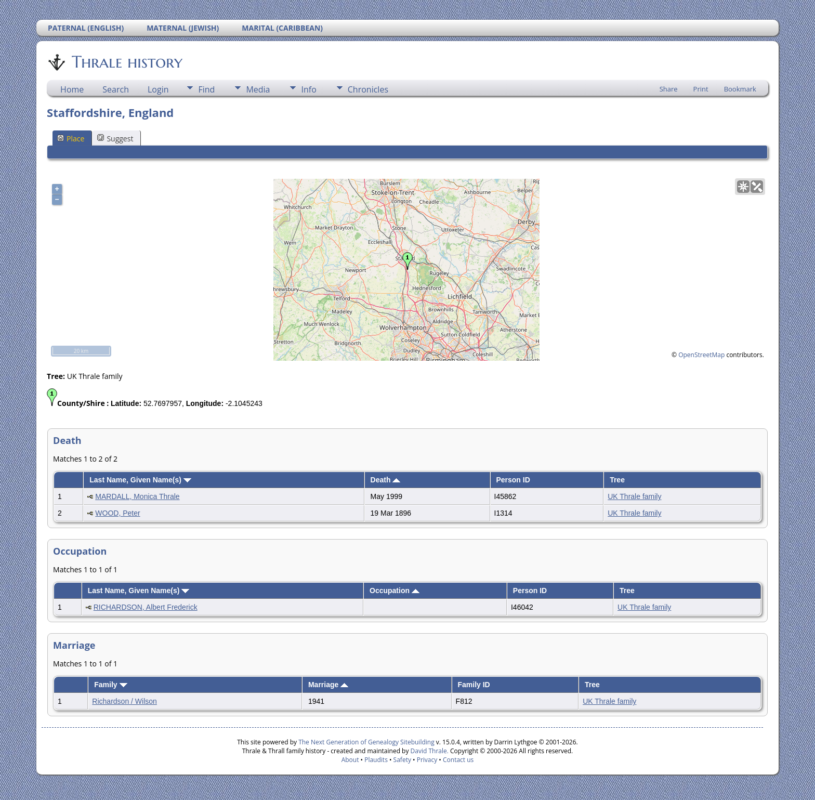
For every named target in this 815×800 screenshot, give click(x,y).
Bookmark (740, 89)
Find (206, 89)
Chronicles (368, 89)
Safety (402, 759)
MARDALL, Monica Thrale (137, 496)
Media (258, 89)
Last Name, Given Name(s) (140, 480)
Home (72, 89)
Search (115, 89)
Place (70, 138)
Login (158, 89)
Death (386, 480)
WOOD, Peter (117, 513)
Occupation (394, 590)
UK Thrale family (634, 496)
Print (700, 89)
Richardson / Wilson (124, 701)
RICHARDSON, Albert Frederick (146, 607)
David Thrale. (428, 750)
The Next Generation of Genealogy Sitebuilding (366, 742)
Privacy (427, 759)
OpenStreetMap (701, 354)
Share (669, 89)
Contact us (458, 759)
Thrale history (126, 61)
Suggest (115, 138)
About (350, 759)
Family (110, 684)
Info (308, 89)
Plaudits (376, 759)
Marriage (328, 684)
